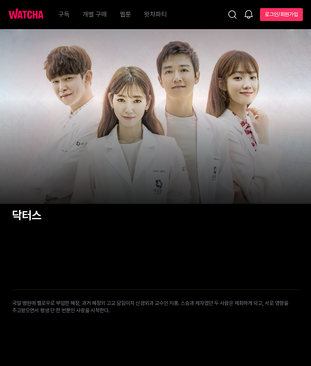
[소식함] (248, 15)
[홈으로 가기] (30, 14)
